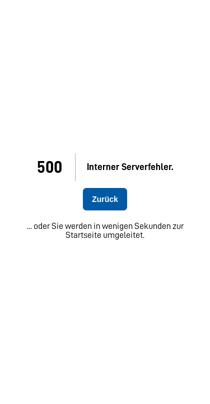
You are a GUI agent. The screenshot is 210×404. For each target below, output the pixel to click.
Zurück (105, 199)
